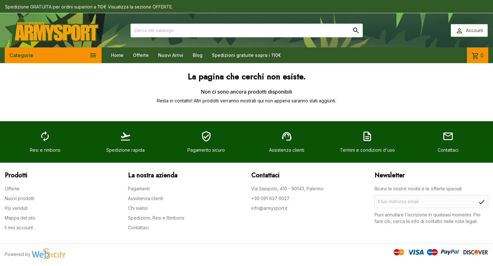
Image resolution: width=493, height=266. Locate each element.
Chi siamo (138, 208)
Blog (197, 55)
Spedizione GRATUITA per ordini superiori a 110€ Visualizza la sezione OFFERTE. (89, 6)
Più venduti (16, 208)
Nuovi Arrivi (170, 55)
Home (117, 55)
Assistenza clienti (145, 198)
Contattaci (138, 227)
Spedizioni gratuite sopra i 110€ (246, 55)
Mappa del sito (20, 217)
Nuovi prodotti (19, 198)
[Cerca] (246, 30)
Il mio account (19, 227)
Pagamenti (139, 188)
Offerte (141, 55)
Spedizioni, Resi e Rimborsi (156, 217)
